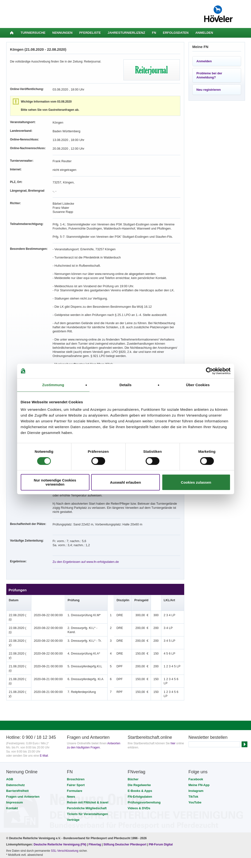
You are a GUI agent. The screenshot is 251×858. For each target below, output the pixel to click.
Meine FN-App (199, 744)
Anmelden (204, 33)
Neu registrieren (209, 89)
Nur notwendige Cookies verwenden (55, 482)
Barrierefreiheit (17, 750)
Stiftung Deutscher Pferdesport (124, 803)
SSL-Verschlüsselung (64, 809)
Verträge (73, 779)
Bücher (133, 738)
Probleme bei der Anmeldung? (209, 75)
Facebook (196, 738)
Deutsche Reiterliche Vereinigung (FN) (60, 803)
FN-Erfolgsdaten (140, 755)
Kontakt (12, 767)
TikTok (193, 755)
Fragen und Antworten (23, 755)
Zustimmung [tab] (53, 385)
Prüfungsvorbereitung (144, 761)
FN (154, 33)
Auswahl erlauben (125, 482)
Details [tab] (126, 385)
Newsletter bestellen (208, 696)
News (71, 755)
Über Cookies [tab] (198, 385)
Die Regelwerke (139, 744)
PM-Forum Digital (161, 803)
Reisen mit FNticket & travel (88, 761)
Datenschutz (15, 744)
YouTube (195, 761)
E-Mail (44, 714)
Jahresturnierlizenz (126, 33)
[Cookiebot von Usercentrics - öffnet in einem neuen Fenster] (209, 371)
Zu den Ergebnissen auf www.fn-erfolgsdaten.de (83, 549)
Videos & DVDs (139, 767)
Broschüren (76, 738)
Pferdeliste (90, 33)
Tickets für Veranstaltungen (87, 773)
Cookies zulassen (196, 482)
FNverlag (95, 803)
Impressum (14, 761)
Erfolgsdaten (176, 33)
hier (173, 702)
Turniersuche (33, 33)
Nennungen (62, 33)
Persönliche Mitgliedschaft (87, 767)
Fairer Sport (76, 744)
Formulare (74, 750)
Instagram (196, 750)
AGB (9, 738)
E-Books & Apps (140, 750)
